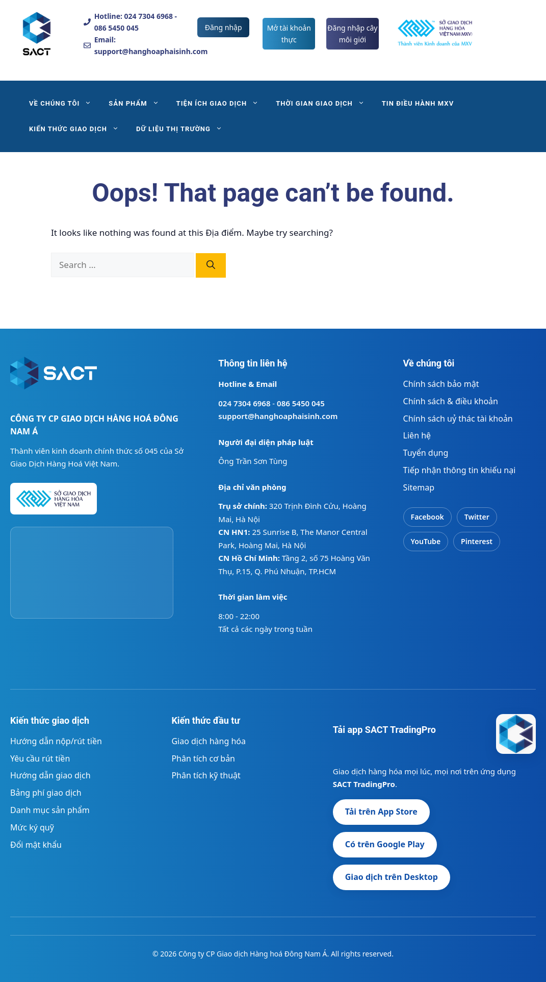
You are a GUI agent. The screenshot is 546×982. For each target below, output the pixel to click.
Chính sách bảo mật (441, 383)
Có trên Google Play (385, 844)
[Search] (211, 265)
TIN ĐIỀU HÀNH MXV (418, 103)
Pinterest (476, 541)
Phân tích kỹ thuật (205, 775)
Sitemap (419, 487)
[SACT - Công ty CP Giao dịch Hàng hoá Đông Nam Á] (516, 734)
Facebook (427, 517)
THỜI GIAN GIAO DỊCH (324, 103)
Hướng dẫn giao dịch (50, 775)
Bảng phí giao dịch (46, 792)
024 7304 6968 (244, 403)
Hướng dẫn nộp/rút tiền (56, 741)
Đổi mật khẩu (36, 844)
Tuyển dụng (426, 452)
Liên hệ (417, 435)
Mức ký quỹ (32, 827)
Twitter (476, 517)
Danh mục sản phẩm (50, 810)
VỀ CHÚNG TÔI (64, 103)
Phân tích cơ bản (203, 758)
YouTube (425, 541)
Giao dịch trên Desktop (391, 876)
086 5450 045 (301, 403)
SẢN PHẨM (138, 103)
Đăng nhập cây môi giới (352, 33)
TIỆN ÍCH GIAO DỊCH (222, 103)
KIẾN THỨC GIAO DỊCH (78, 129)
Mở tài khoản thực (289, 33)
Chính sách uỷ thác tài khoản (458, 418)
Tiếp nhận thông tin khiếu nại (459, 470)
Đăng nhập (223, 27)
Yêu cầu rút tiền (40, 758)
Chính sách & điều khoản (450, 401)
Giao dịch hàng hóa (208, 741)
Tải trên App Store (381, 811)
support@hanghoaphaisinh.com (277, 416)
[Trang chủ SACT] (53, 378)
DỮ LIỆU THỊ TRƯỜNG (183, 129)
